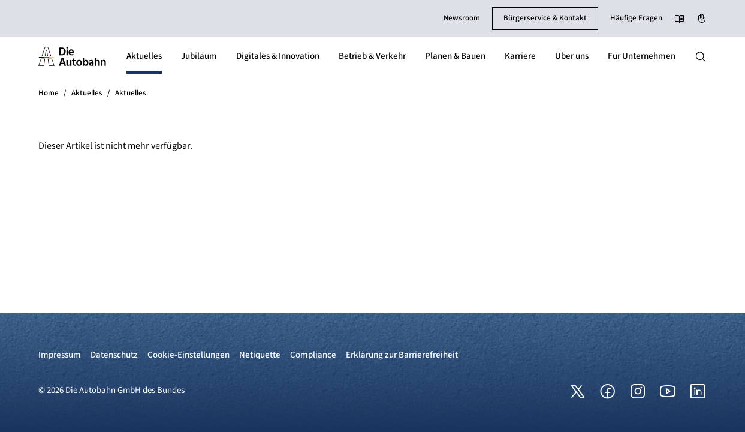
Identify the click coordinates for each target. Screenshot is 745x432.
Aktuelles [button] (144, 56)
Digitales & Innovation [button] (277, 56)
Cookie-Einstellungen (188, 355)
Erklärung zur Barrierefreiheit (402, 355)
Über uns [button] (572, 56)
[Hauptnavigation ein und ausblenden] (701, 56)
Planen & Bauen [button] (455, 56)
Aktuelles (86, 93)
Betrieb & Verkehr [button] (372, 56)
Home (48, 93)
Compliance (313, 355)
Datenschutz (114, 355)
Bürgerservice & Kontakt (545, 18)
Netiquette (259, 355)
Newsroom (462, 18)
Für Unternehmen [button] (641, 56)
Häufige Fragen (636, 18)
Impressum (59, 355)
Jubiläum (199, 56)
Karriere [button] (520, 56)
